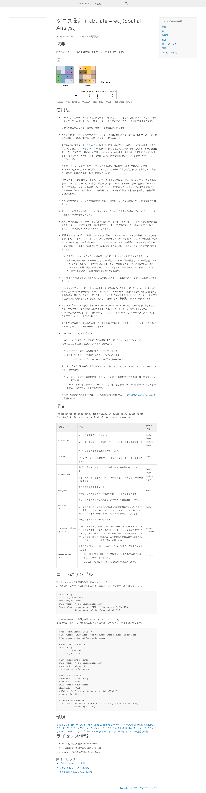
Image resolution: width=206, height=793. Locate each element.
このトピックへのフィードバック (140, 787)
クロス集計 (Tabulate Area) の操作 (76, 772)
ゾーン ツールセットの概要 (72, 763)
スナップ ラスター (89, 148)
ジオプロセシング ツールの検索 (74, 768)
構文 (164, 39)
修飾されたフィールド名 (134, 728)
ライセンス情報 (169, 52)
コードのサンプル (170, 44)
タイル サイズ (106, 731)
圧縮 (105, 724)
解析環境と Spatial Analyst (139, 395)
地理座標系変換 (144, 724)
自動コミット (63, 724)
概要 (164, 26)
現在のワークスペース (119, 724)
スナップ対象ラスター (87, 731)
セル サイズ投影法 (92, 724)
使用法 (165, 35)
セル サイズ (76, 724)
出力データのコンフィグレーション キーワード (85, 728)
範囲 (133, 724)
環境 (164, 48)
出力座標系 (115, 728)
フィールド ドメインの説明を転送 (131, 731)
